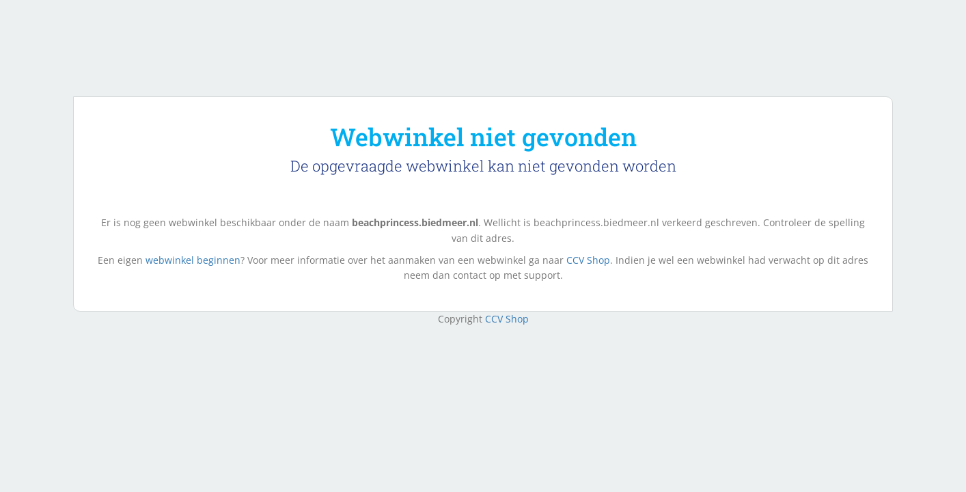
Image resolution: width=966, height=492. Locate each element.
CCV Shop (588, 260)
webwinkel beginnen (193, 260)
